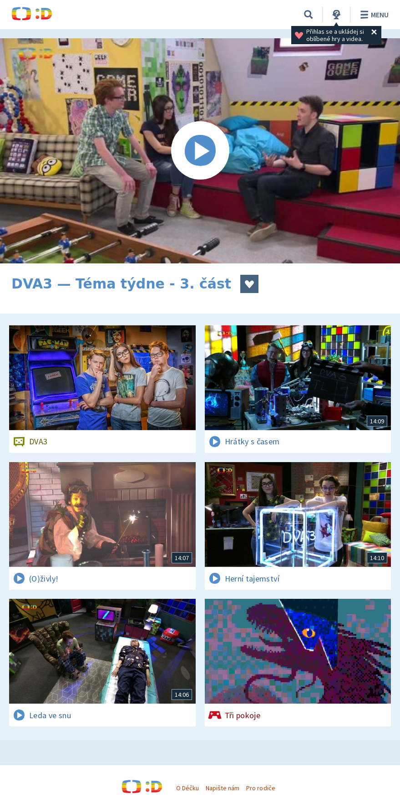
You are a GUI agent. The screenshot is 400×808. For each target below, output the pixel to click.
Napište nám (222, 788)
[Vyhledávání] (308, 14)
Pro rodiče (260, 788)
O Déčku (187, 788)
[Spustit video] (200, 150)
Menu (373, 14)
